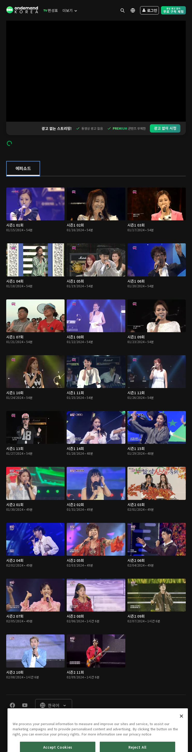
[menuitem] (49, 10)
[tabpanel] (96, 422)
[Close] (181, 733)
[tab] (23, 155)
